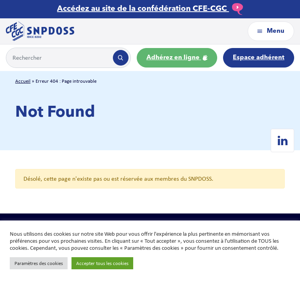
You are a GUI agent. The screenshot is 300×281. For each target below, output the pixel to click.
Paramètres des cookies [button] (38, 263)
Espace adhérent (258, 58)
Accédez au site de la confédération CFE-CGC (150, 9)
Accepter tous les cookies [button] (102, 263)
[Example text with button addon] (58, 58)
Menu (270, 31)
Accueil (22, 81)
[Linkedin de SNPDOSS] (282, 140)
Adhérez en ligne (176, 58)
